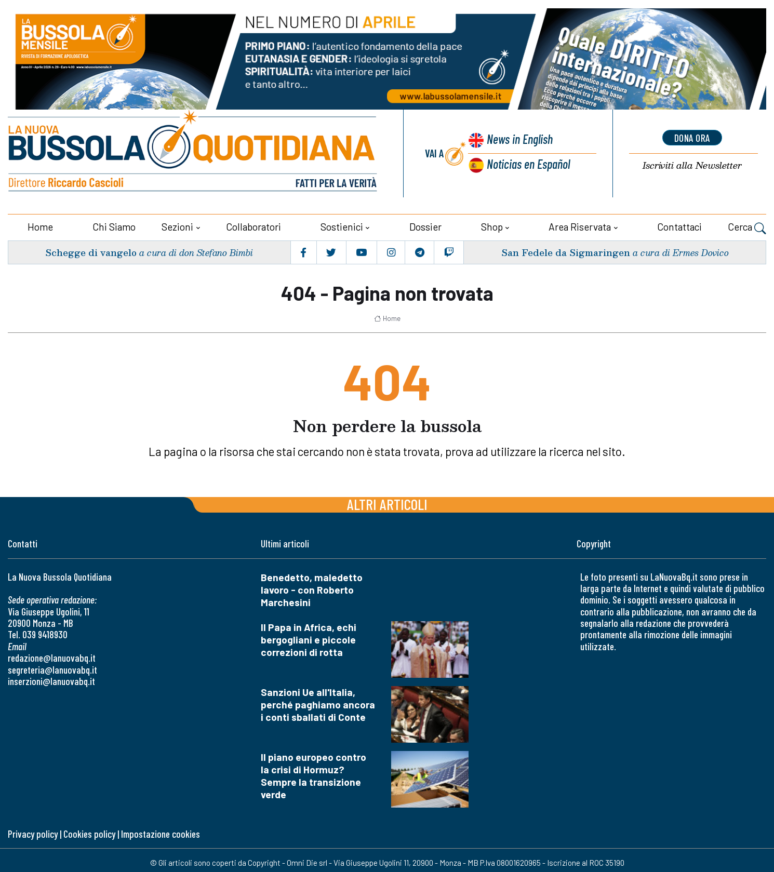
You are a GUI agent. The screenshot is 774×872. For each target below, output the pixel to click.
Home (40, 226)
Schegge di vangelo (91, 251)
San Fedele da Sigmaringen (565, 251)
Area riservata (580, 226)
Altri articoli (387, 503)
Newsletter (692, 166)
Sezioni (177, 226)
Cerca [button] (747, 227)
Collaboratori (253, 226)
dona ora (692, 137)
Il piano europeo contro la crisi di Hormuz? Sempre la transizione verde (313, 774)
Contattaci (679, 226)
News (518, 140)
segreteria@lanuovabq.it (52, 669)
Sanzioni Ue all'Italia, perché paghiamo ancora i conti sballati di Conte (318, 703)
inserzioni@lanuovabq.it (51, 680)
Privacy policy (33, 833)
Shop (492, 226)
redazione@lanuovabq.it (52, 657)
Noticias (527, 164)
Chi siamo (114, 226)
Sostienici (342, 226)
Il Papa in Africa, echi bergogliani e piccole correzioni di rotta (308, 638)
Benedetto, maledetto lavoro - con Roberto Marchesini (312, 588)
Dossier (425, 226)
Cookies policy (89, 833)
